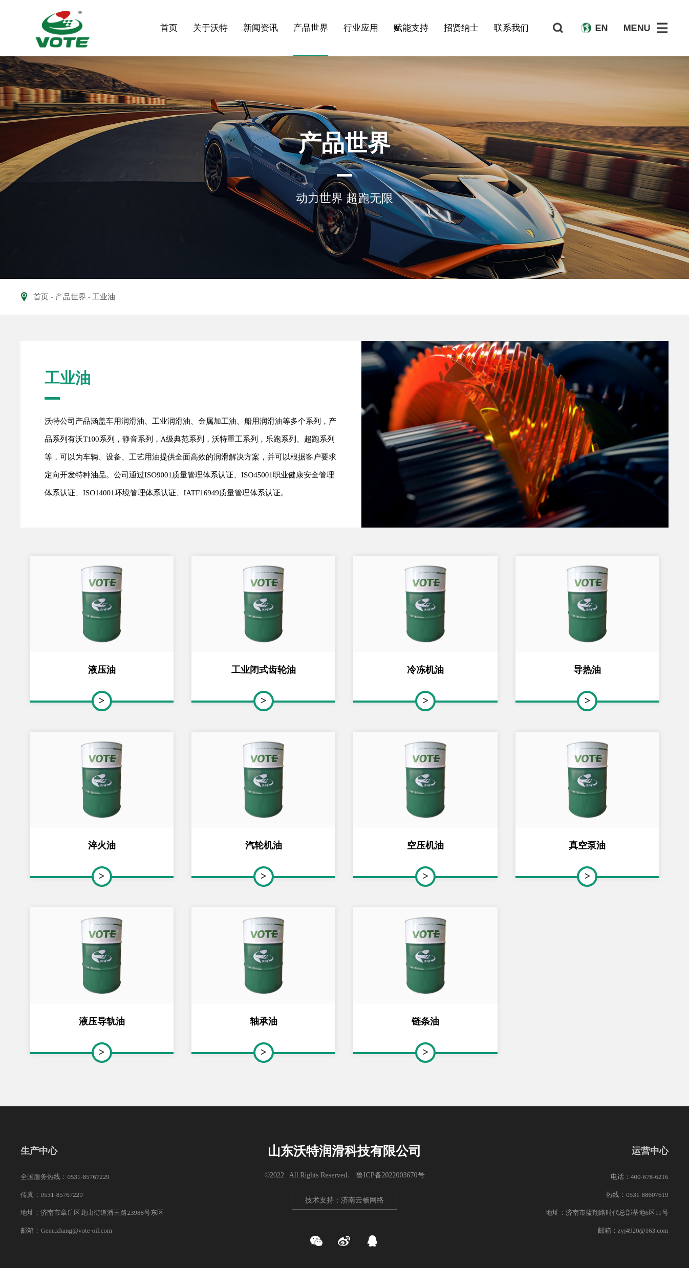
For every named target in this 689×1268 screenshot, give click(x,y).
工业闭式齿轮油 (263, 670)
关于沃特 (210, 28)
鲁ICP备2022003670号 (390, 1175)
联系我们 (511, 28)
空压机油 (425, 845)
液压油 (102, 670)
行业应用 (360, 28)
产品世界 (310, 28)
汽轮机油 (263, 845)
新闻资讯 (260, 28)
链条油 (425, 1021)
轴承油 (263, 1021)
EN (601, 28)
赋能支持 (411, 28)
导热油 (587, 670)
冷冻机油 (425, 670)
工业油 (103, 297)
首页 (169, 28)
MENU (637, 28)
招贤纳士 (461, 28)
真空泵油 (587, 845)
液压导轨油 (102, 1021)
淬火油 (102, 845)
